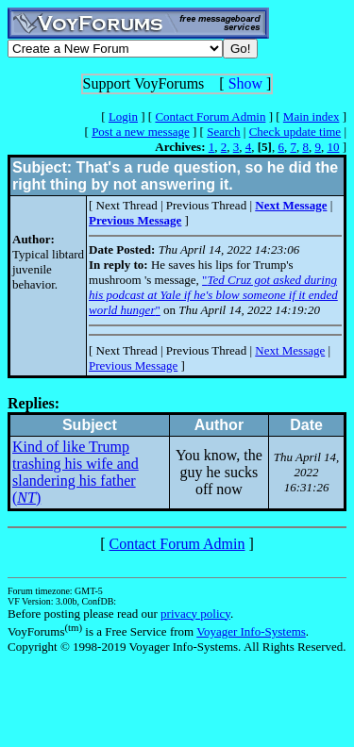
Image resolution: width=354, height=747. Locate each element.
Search (223, 131)
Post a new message (141, 131)
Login (123, 116)
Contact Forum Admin (210, 116)
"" (213, 295)
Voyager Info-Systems (251, 631)
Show (245, 83)
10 (333, 147)
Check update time (295, 131)
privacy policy (195, 613)
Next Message (290, 350)
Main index (311, 116)
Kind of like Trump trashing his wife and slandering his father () (75, 472)
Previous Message (133, 365)
